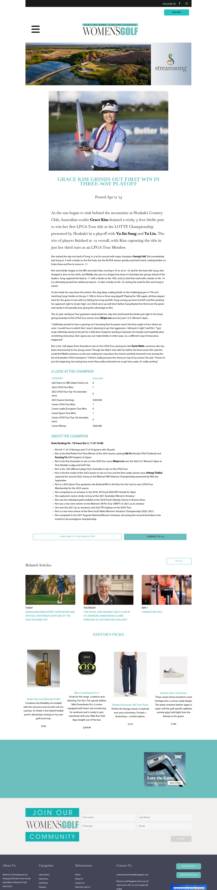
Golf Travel (43, 883)
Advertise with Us (82, 887)
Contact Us (80, 883)
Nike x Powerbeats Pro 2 (86, 693)
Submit (181, 839)
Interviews (43, 879)
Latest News (44, 875)
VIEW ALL (187, 560)
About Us (79, 879)
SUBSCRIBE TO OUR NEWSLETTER (50, 535)
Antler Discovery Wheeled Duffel (43, 699)
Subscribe (184, 11)
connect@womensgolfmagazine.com (132, 875)
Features (42, 887)
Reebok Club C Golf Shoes (173, 693)
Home (78, 875)
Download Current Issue (186, 874)
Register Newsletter (184, 865)
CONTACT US (131, 535)
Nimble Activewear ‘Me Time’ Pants (130, 705)
